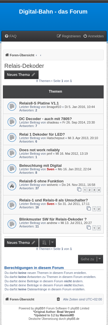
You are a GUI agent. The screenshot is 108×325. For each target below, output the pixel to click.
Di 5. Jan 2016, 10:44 (80, 107)
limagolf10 (54, 107)
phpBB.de (73, 318)
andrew (52, 223)
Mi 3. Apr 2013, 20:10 (83, 138)
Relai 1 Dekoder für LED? (42, 134)
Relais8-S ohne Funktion (41, 181)
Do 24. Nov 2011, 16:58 (78, 184)
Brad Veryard (66, 311)
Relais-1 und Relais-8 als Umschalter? (53, 200)
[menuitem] (10, 36)
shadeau (53, 122)
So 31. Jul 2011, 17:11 (74, 204)
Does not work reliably (39, 150)
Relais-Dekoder (24, 66)
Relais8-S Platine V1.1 (39, 103)
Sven (50, 169)
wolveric (52, 184)
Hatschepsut (55, 138)
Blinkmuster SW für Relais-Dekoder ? (53, 219)
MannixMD (67, 315)
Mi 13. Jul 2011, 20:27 (76, 223)
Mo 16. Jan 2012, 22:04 (74, 169)
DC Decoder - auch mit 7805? (45, 119)
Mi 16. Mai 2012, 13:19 (72, 153)
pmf (49, 153)
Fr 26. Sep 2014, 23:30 (78, 122)
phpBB (39, 308)
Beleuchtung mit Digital (40, 165)
